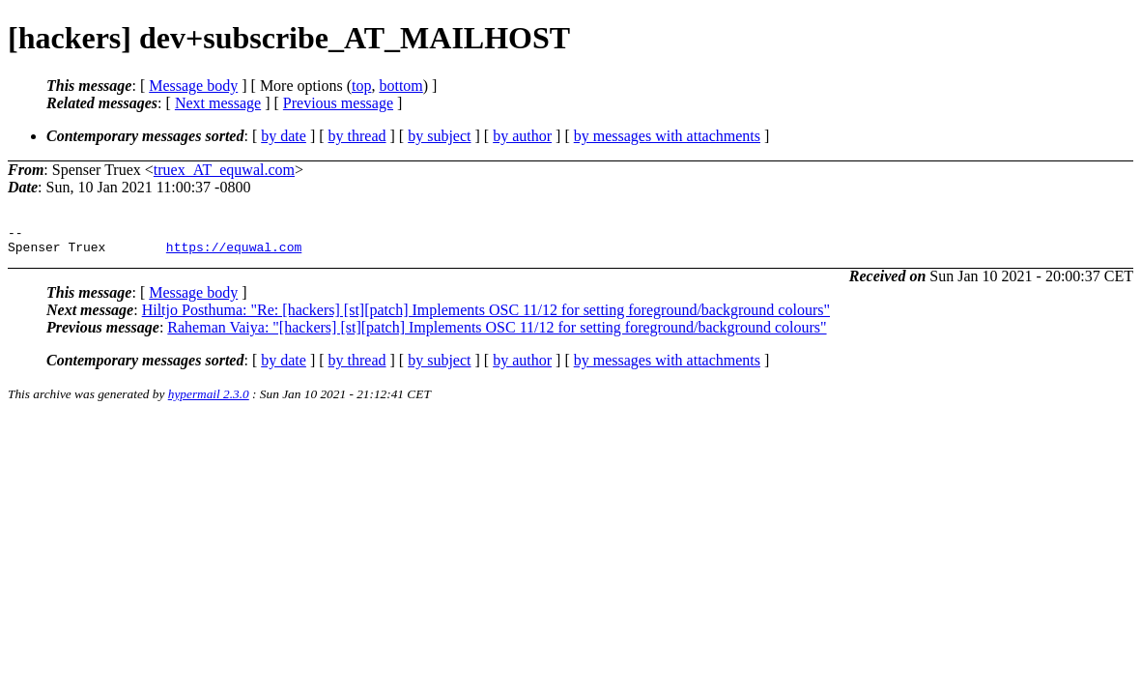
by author (522, 136)
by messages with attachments (667, 136)
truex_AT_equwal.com (224, 169)
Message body (193, 85)
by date (283, 136)
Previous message (338, 103)
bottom (400, 85)
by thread (357, 136)
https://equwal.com (233, 252)
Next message (218, 103)
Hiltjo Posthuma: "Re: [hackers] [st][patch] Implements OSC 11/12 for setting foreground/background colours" (486, 315)
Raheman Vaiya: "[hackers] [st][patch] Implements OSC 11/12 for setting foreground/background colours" (496, 333)
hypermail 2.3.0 (208, 399)
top (361, 85)
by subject (439, 136)
